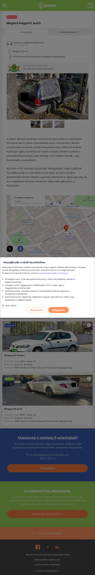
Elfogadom (59, 310)
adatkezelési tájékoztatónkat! (53, 273)
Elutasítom (36, 310)
